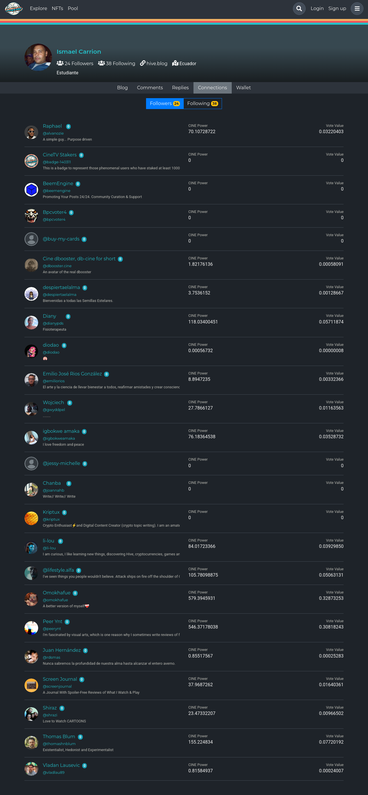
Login (317, 8)
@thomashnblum (59, 744)
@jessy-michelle (61, 463)
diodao (51, 345)
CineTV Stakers (60, 155)
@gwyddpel (54, 410)
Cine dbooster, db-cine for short (79, 258)
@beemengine (56, 191)
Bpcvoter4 (55, 212)
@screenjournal (57, 686)
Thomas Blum (59, 736)
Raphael (52, 126)
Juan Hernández (62, 650)
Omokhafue (56, 593)
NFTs (57, 8)
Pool (73, 8)
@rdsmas (51, 657)
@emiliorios (54, 381)
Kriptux (51, 512)
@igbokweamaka (59, 438)
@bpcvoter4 (54, 219)
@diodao (51, 352)
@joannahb (53, 490)
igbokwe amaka (61, 431)
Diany (49, 316)
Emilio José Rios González (72, 374)
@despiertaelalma (59, 294)
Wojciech (53, 402)
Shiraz (50, 708)
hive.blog (157, 63)
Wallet (243, 87)
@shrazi (50, 715)
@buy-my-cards (61, 239)
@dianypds (53, 323)
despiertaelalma (61, 287)
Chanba (52, 483)
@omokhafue (55, 600)
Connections (212, 87)
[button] (355, 8)
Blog (122, 87)
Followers (165, 103)
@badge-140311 (57, 162)
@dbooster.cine (57, 266)
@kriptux (51, 519)
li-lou (48, 541)
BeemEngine (58, 183)
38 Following (116, 63)
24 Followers (75, 63)
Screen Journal (60, 679)
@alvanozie (53, 133)
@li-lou (49, 548)
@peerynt (52, 629)
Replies (180, 87)
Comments (150, 87)
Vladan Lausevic (61, 765)
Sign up (337, 8)
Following (202, 103)
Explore (38, 8)
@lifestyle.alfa (58, 570)
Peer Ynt (52, 621)
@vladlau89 (53, 772)
